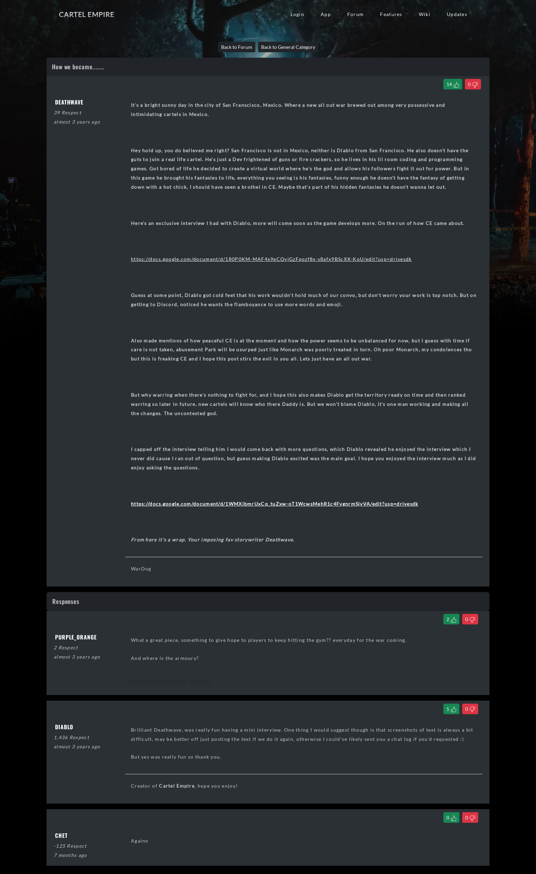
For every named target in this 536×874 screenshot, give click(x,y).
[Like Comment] (451, 619)
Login (297, 14)
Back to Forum (236, 47)
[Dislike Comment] (470, 619)
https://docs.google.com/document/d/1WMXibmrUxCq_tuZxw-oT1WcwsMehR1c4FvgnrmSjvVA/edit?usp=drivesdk (274, 504)
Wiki (424, 14)
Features (391, 14)
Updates (457, 14)
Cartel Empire (86, 14)
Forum (355, 14)
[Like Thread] (452, 84)
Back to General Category (288, 47)
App (326, 14)
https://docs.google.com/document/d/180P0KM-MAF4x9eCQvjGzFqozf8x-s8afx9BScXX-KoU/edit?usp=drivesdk (271, 259)
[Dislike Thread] (473, 84)
